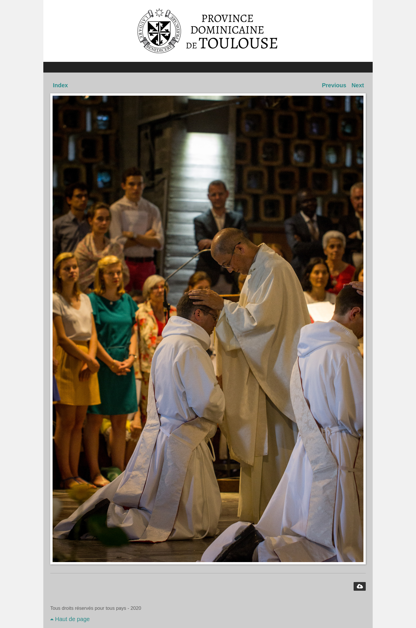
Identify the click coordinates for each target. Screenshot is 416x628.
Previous (334, 85)
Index (60, 85)
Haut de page (70, 619)
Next (358, 85)
